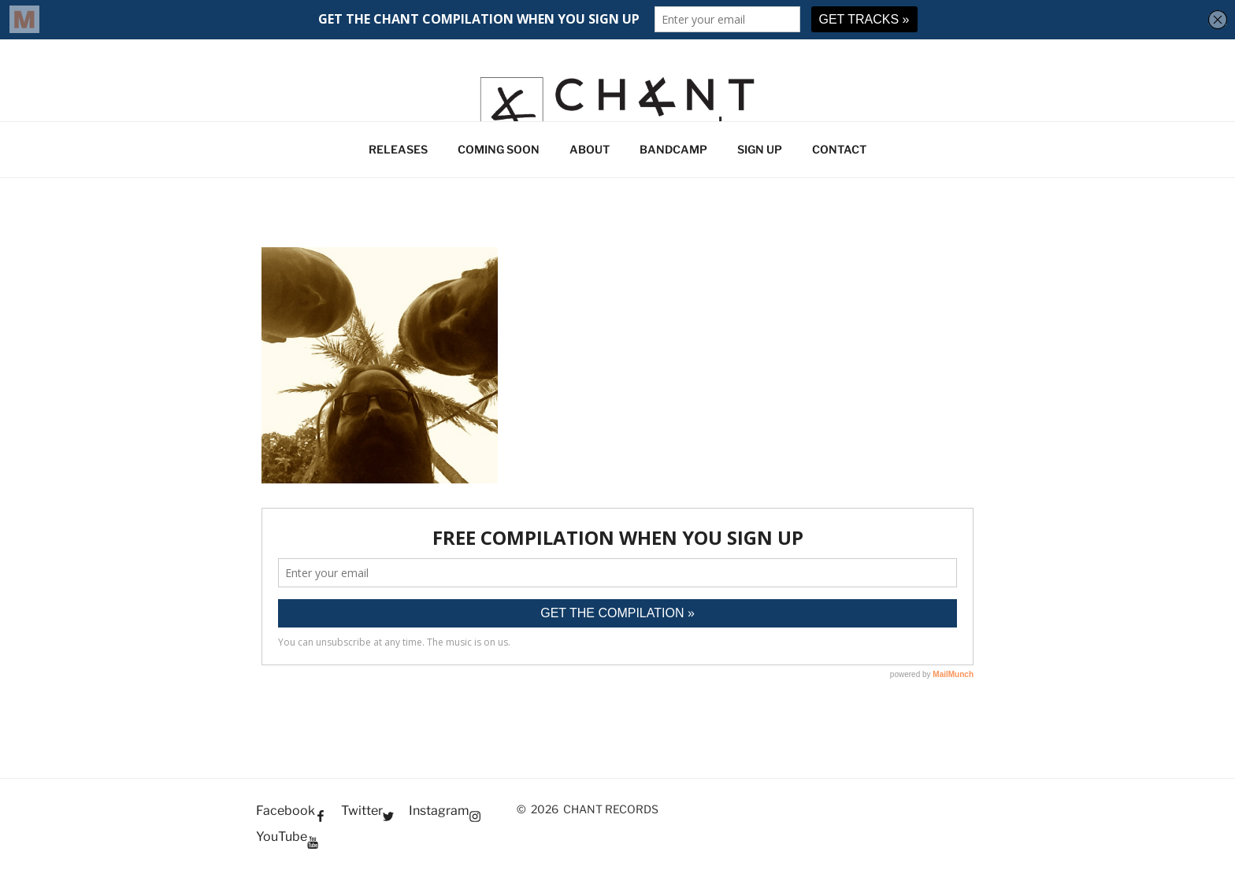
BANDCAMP (673, 149)
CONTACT (839, 149)
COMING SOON (499, 149)
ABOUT (589, 149)
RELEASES (398, 149)
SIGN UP (759, 149)
